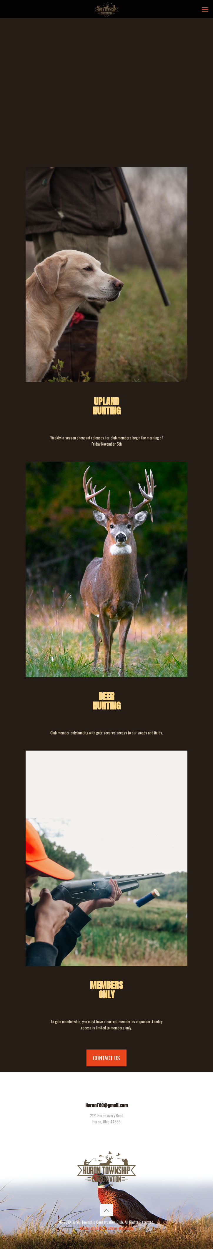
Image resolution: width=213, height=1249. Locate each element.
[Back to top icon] (106, 1210)
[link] (106, 858)
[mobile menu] (205, 9)
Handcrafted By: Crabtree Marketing (107, 1228)
